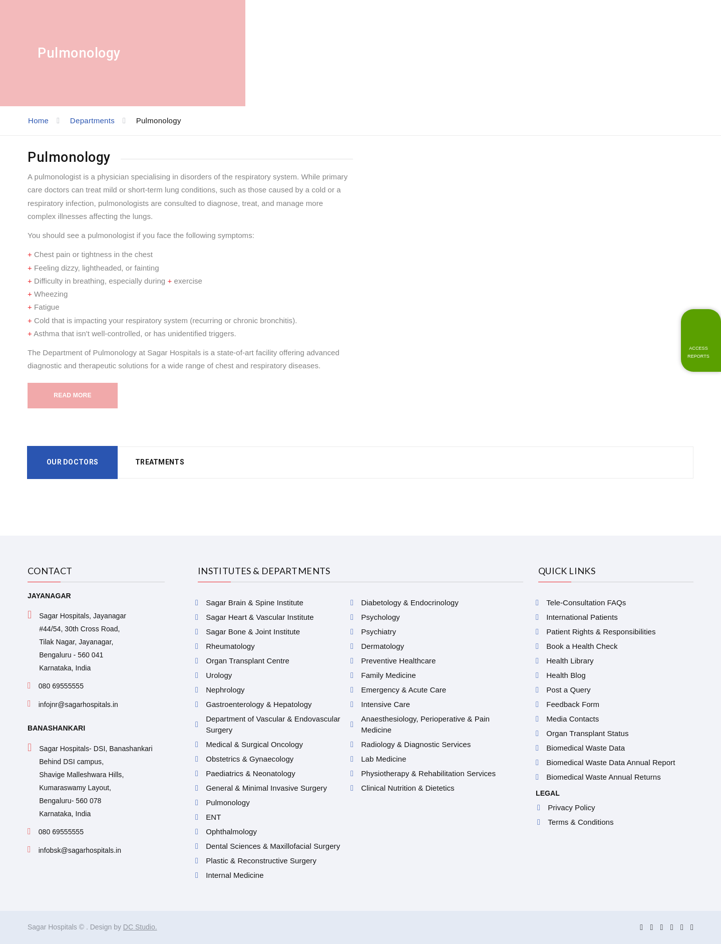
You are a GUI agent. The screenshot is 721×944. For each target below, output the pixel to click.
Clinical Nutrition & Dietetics (407, 788)
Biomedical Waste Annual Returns (603, 777)
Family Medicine (388, 675)
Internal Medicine (235, 875)
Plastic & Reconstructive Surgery (261, 860)
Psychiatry (378, 631)
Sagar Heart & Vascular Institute (260, 617)
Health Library (569, 660)
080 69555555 (61, 686)
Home (38, 120)
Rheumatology (230, 646)
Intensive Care (385, 704)
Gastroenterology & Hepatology (258, 704)
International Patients (582, 617)
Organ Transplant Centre (247, 660)
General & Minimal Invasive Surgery (266, 788)
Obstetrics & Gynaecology (249, 759)
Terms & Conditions (580, 822)
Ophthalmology (231, 831)
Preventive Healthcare (398, 660)
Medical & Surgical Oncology (254, 744)
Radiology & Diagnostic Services (416, 744)
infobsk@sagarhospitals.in (80, 850)
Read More (73, 395)
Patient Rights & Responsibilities (600, 631)
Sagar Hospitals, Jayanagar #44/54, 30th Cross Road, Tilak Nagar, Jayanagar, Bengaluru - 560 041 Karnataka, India (82, 642)
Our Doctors (72, 462)
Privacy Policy (571, 807)
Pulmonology (228, 802)
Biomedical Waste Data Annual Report (610, 762)
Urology (219, 675)
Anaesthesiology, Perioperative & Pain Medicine (425, 724)
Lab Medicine (383, 759)
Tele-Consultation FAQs (586, 602)
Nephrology (225, 689)
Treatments (159, 462)
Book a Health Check (581, 646)
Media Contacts (572, 719)
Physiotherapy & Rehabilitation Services (428, 773)
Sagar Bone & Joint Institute (253, 631)
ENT (213, 817)
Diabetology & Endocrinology (410, 602)
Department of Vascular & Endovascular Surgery (273, 724)
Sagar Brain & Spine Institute (254, 602)
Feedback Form (572, 704)
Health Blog (565, 675)
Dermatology (382, 646)
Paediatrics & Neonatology (250, 773)
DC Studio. (140, 927)
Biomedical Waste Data (585, 748)
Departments (92, 120)
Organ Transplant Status (587, 733)
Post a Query (568, 689)
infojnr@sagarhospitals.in (78, 704)
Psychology (380, 617)
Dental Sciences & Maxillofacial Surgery (273, 846)
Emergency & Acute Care (403, 689)
